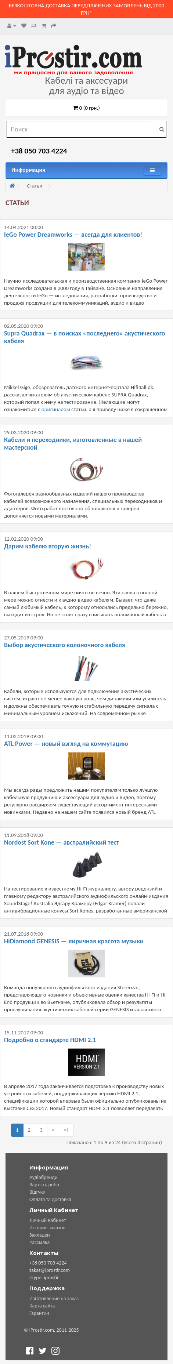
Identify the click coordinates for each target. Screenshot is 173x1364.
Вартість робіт (44, 1185)
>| (66, 1130)
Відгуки (37, 1192)
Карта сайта (42, 1306)
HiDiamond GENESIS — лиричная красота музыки (74, 941)
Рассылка (39, 1242)
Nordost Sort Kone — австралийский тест (61, 842)
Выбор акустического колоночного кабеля (64, 645)
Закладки (39, 1235)
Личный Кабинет (47, 1220)
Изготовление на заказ (54, 1298)
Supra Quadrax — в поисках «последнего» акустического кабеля (84, 337)
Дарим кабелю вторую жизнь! (47, 546)
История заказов (47, 1228)
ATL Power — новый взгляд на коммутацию (66, 744)
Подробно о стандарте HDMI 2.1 (50, 1040)
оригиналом (56, 409)
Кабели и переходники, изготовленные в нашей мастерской (73, 443)
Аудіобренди (43, 1177)
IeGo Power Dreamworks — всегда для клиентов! (73, 235)
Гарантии (39, 1313)
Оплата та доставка (50, 1199)
